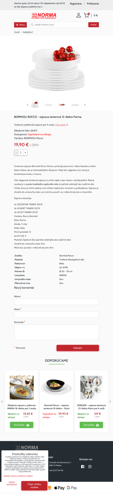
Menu (20, 24)
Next (85, 104)
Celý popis (61, 124)
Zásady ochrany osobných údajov (18, 475)
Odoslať (77, 348)
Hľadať (94, 25)
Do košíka (19, 424)
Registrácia (76, 3)
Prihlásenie (93, 3)
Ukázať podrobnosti (11, 483)
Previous (27, 104)
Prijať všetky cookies (34, 486)
